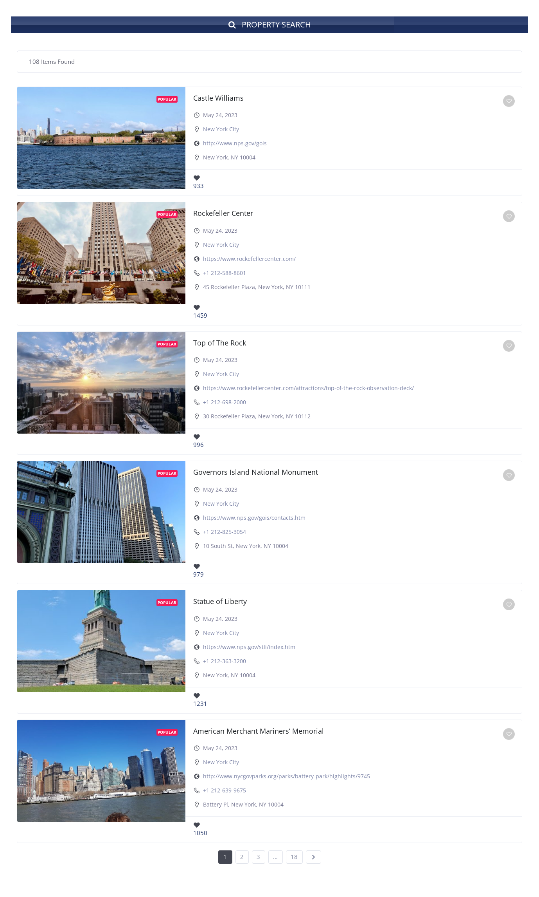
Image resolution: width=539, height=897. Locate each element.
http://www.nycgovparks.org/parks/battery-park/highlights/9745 (286, 777)
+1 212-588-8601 (224, 273)
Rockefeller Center (223, 214)
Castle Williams (218, 98)
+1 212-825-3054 (224, 532)
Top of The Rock (219, 343)
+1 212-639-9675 (224, 791)
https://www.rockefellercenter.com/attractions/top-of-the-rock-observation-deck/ (308, 389)
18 (294, 858)
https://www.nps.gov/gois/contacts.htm (254, 518)
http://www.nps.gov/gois (235, 144)
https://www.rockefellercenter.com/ (249, 259)
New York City (221, 130)
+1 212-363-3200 (224, 662)
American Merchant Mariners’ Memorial (258, 731)
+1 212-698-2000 (224, 403)
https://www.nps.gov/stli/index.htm (249, 648)
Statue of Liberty (220, 602)
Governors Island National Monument (255, 473)
